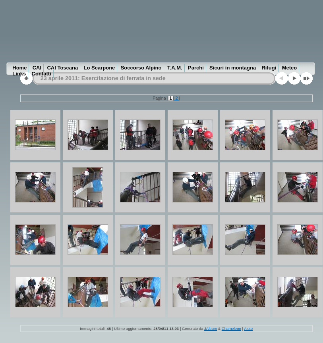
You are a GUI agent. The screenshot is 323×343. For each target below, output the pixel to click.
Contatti (41, 74)
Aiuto (248, 328)
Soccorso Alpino (142, 68)
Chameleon (231, 328)
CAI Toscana (62, 68)
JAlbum (210, 328)
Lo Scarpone (99, 68)
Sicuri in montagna (232, 68)
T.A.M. (174, 68)
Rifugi (268, 68)
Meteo (289, 68)
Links (19, 74)
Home (19, 68)
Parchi (196, 68)
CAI (37, 68)
